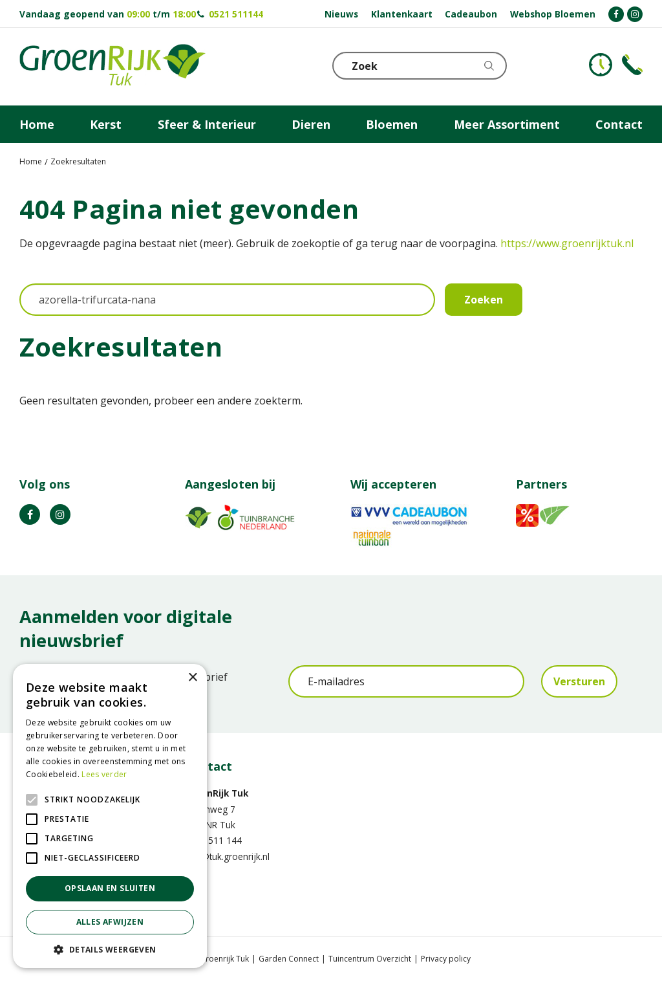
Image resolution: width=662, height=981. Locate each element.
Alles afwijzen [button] (110, 921)
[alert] (110, 816)
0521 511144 (236, 14)
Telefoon (632, 65)
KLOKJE (600, 65)
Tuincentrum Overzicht (369, 958)
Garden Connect (289, 958)
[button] (110, 949)
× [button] (192, 678)
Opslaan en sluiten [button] (110, 888)
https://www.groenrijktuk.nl (567, 243)
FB (29, 514)
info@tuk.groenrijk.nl (227, 856)
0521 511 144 (213, 840)
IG (60, 514)
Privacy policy (446, 958)
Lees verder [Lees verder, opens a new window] (104, 774)
